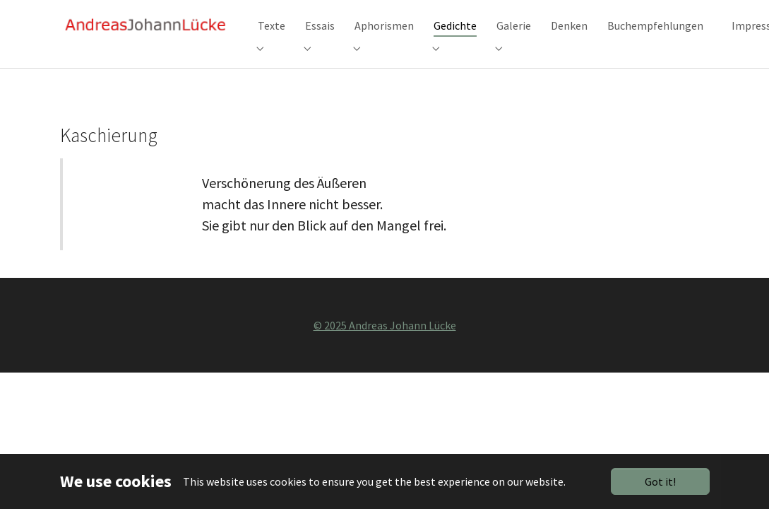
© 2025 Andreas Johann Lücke (385, 344)
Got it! (660, 481)
